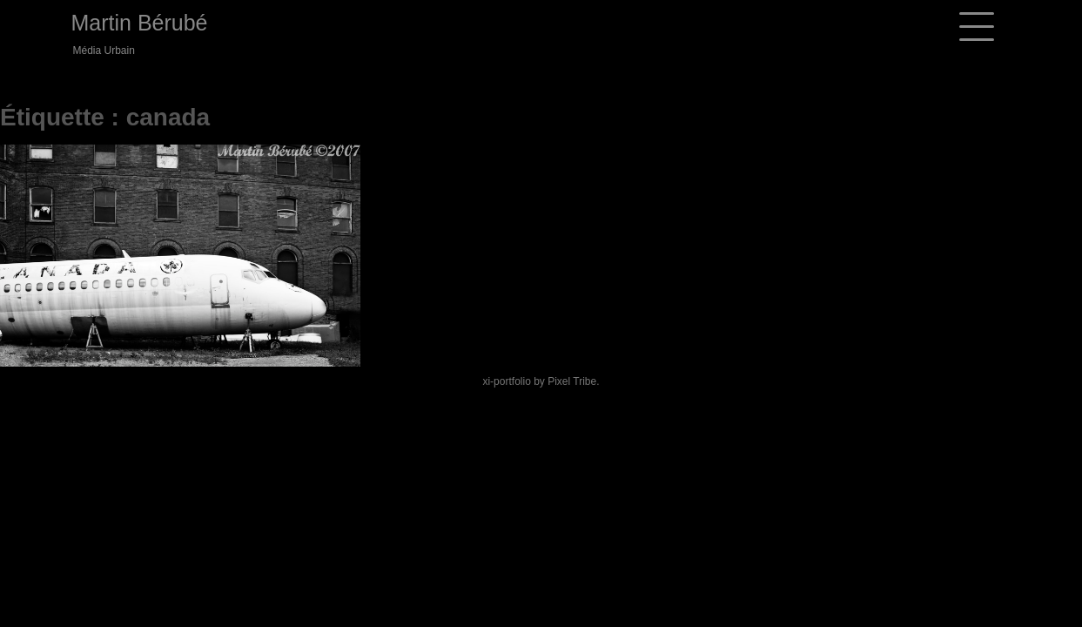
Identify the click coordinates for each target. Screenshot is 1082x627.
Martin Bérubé (139, 22)
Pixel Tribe (572, 381)
